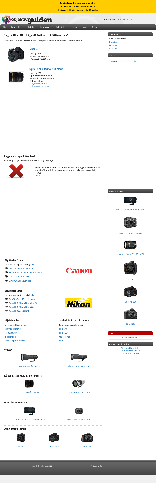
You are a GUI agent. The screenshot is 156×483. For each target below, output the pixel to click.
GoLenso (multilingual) (84, 6)
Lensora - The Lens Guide (125, 19)
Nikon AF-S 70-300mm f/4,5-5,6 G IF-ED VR (23, 303)
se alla (32, 264)
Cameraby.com (114, 42)
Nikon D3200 (63, 333)
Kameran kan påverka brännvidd (15, 340)
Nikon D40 (34, 49)
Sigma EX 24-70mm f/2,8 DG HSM (20, 281)
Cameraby (66, 6)
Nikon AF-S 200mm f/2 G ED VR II (19, 311)
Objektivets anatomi (11, 333)
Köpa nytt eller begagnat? (13, 329)
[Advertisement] (29, 215)
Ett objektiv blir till (10, 337)
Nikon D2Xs (63, 329)
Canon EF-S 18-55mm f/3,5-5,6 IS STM (21, 268)
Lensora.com (113, 48)
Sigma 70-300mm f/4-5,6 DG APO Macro (22, 299)
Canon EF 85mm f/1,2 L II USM (19, 276)
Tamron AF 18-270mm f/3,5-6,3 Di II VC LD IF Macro (25, 272)
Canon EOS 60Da (64, 337)
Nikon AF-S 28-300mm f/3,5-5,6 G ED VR (22, 307)
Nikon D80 (62, 340)
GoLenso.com (113, 45)
